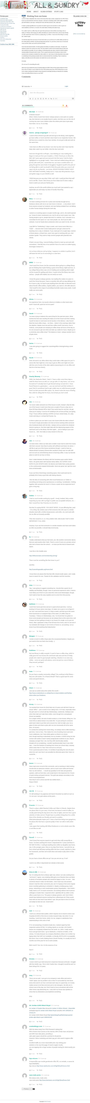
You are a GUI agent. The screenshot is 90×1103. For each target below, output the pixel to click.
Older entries (46, 11)
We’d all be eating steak (5, 39)
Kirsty (31, 704)
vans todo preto (35, 1075)
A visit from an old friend (5, 26)
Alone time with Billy (4, 34)
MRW (31, 262)
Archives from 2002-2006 (7, 44)
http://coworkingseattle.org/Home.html (41, 569)
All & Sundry (48, 1101)
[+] (56, 98)
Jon (30, 441)
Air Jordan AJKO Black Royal (39, 1005)
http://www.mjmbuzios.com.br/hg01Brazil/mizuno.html (53, 1066)
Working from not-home (37, 16)
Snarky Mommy (34, 376)
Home (29, 11)
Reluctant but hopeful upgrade (7, 28)
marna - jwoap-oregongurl (38, 132)
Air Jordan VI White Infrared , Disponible (62, 1008)
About (35, 11)
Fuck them (2, 40)
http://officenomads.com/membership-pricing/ (43, 555)
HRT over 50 (3, 29)
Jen (30, 402)
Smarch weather (4, 35)
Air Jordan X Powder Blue (37, 1008)
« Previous (26, 1089)
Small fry (2, 37)
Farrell (31, 837)
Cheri (31, 688)
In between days (4, 18)
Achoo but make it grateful (6, 20)
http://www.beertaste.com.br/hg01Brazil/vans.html (54, 1080)
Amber (31, 495)
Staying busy (3, 32)
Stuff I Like (58, 11)
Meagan (32, 636)
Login (66, 86)
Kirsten (32, 959)
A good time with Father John (7, 21)
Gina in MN (33, 872)
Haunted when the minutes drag (7, 23)
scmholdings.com (35, 1026)
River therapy (3, 31)
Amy (31, 585)
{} (53, 98)
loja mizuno (33, 1058)
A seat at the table (4, 24)
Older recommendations (79, 33)
